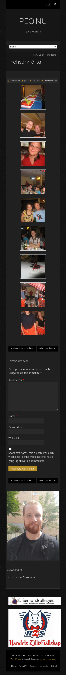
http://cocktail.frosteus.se (21, 577)
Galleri (41, 55)
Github (54, 666)
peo (25, 80)
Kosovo (33, 666)
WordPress (16, 659)
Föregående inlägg (22, 348)
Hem (35, 55)
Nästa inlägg (47, 348)
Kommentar (16, 380)
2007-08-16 (15, 80)
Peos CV (23, 666)
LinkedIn (44, 666)
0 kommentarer (51, 80)
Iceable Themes (47, 659)
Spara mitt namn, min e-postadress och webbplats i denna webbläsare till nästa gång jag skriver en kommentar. (31, 456)
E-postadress (16, 427)
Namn (12, 416)
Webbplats (14, 438)
